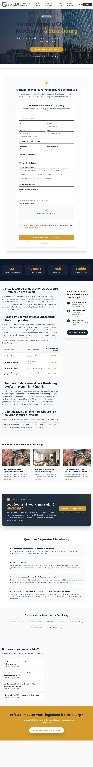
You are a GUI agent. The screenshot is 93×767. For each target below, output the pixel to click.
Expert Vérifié (60, 5)
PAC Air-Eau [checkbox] (54, 171)
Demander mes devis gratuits (46, 731)
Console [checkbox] (38, 175)
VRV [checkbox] (65, 171)
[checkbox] (21, 226)
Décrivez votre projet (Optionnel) (29, 190)
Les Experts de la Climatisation (25, 5)
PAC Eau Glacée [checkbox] (26, 179)
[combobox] (32, 150)
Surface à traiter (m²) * (54, 147)
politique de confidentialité (32, 228)
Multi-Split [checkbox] (47, 179)
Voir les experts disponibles (77, 333)
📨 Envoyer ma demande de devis (46, 238)
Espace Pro (87, 5)
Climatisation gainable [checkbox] (28, 171)
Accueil (4, 67)
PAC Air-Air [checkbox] (43, 171)
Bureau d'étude (38, 5)
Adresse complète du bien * (27, 155)
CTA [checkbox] (30, 175)
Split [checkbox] (37, 179)
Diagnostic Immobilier (48, 5)
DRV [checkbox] (22, 175)
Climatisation (12, 67)
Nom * (21, 124)
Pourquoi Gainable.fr (69, 5)
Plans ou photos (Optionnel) (27, 205)
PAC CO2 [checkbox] (59, 175)
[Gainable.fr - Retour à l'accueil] (10, 5)
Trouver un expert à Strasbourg (46, 50)
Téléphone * (22, 131)
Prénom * (50, 124)
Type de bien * (23, 147)
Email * (49, 131)
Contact (80, 5)
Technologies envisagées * (27, 168)
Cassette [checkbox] (49, 175)
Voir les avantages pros (73, 510)
